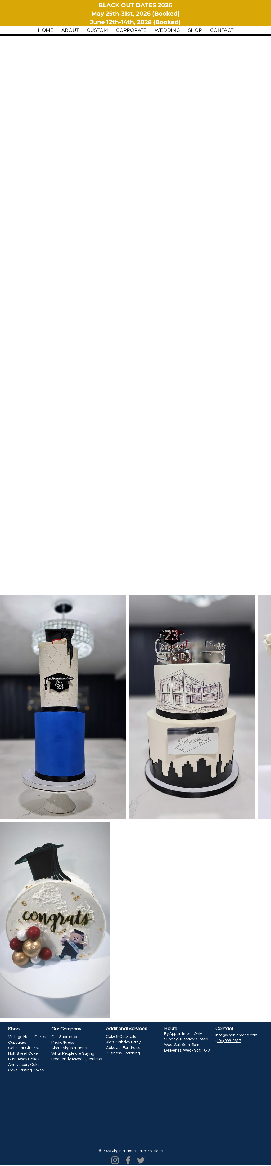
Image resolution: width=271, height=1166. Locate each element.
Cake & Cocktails (121, 1037)
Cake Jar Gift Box (23, 1048)
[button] (70, 30)
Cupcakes (17, 1042)
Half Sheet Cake (23, 1054)
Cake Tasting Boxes (26, 1070)
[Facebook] (128, 1160)
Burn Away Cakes (23, 1059)
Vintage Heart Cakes (27, 1037)
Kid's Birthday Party (123, 1042)
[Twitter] (141, 1160)
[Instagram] (115, 1160)
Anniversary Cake (24, 1065)
